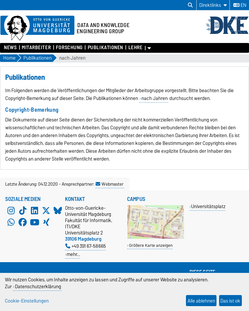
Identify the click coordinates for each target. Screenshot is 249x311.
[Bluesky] (58, 211)
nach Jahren (72, 58)
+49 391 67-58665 (85, 246)
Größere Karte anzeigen (151, 245)
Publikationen (105, 47)
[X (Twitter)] (46, 211)
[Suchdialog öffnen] (190, 5)
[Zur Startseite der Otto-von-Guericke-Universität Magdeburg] (37, 28)
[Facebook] (23, 222)
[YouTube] (34, 222)
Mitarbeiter (36, 47)
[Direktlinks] (213, 5)
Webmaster (110, 184)
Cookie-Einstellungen (27, 301)
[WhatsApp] (11, 222)
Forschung (69, 47)
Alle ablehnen (201, 301)
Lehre (135, 47)
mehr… (73, 254)
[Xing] (46, 222)
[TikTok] (23, 211)
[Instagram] (11, 211)
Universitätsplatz (208, 206)
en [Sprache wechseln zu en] (239, 5)
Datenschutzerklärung (38, 286)
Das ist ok (230, 301)
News (10, 47)
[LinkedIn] (34, 211)
